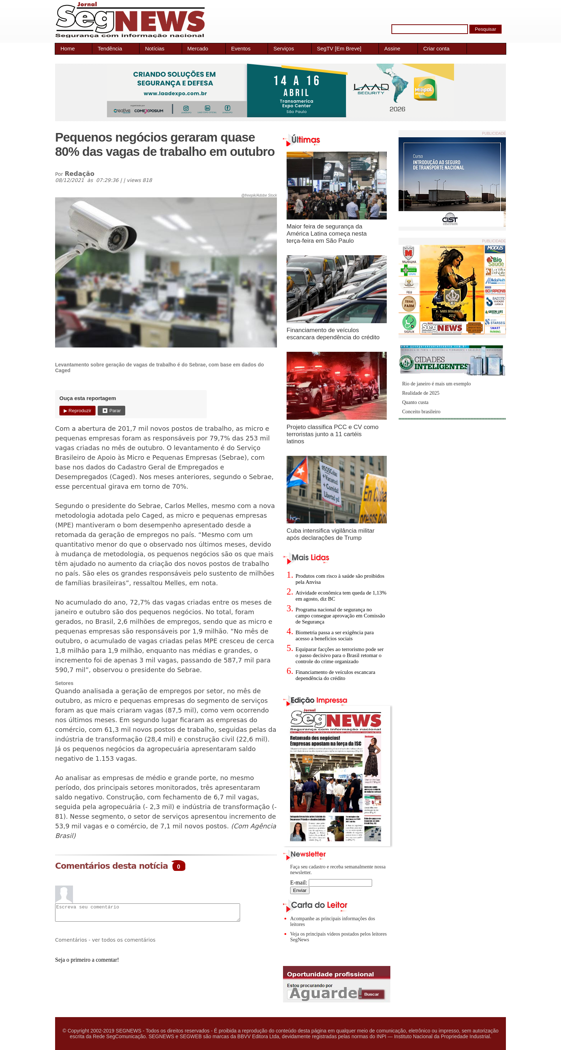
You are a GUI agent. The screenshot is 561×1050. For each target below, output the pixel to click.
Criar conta (436, 48)
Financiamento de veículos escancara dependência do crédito (333, 334)
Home (67, 48)
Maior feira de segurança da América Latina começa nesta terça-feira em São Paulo (327, 233)
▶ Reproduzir (77, 410)
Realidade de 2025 (420, 393)
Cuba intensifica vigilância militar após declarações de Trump (331, 534)
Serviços (283, 48)
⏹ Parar (111, 410)
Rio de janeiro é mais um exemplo (436, 383)
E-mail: (331, 882)
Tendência (110, 48)
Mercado (197, 48)
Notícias (154, 48)
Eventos (240, 48)
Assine (392, 48)
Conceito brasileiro (421, 411)
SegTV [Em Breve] (339, 48)
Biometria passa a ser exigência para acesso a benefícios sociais (335, 635)
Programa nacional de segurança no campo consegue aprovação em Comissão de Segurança (340, 616)
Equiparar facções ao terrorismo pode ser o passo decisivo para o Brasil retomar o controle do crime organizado (340, 655)
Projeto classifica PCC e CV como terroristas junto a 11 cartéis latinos (333, 434)
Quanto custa (415, 402)
